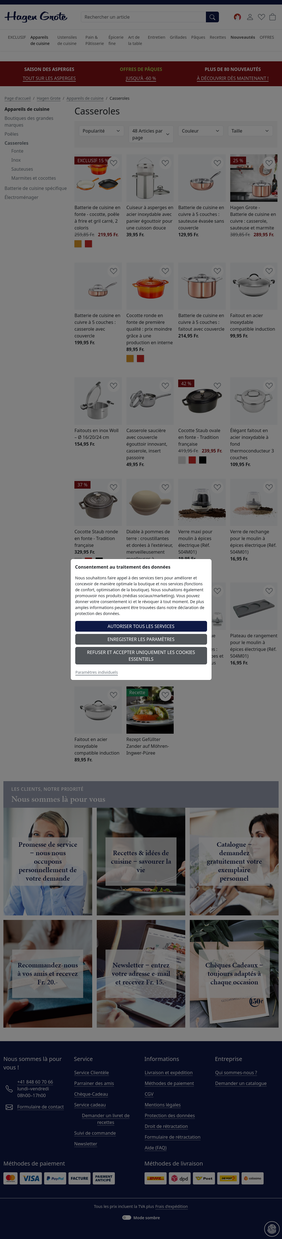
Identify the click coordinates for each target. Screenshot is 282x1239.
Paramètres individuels (97, 672)
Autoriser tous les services (141, 626)
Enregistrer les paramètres (141, 639)
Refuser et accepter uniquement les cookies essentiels (141, 655)
